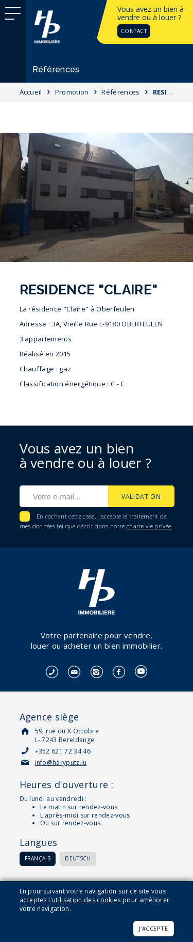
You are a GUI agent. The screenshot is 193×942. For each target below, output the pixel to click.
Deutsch (78, 858)
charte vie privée (149, 526)
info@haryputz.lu (61, 762)
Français (38, 858)
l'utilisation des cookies (84, 900)
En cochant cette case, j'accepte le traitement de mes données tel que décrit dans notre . (96, 521)
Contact (134, 31)
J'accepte (153, 928)
